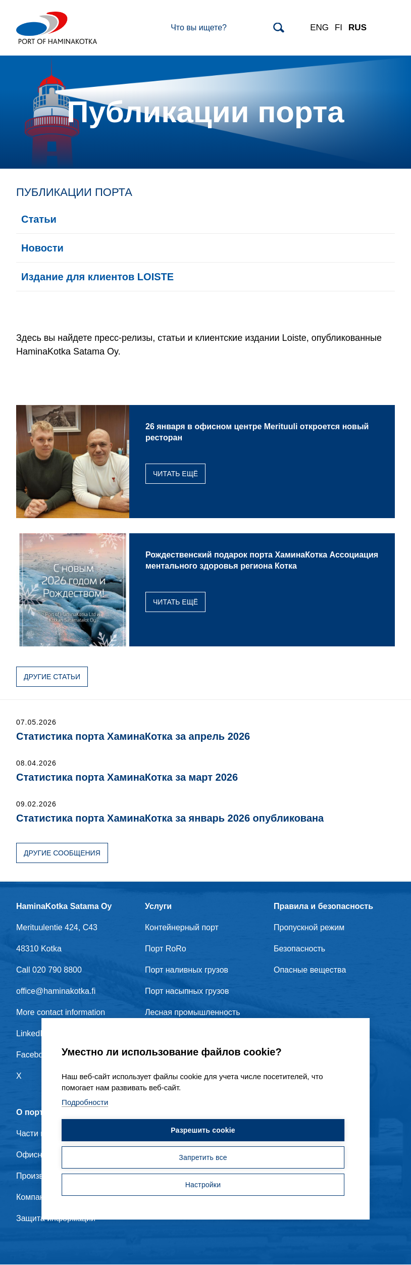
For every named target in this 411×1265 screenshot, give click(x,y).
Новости (42, 248)
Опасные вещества (310, 970)
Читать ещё (175, 474)
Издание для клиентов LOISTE (97, 276)
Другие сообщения (62, 853)
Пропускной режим (309, 927)
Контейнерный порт (182, 927)
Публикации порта (74, 192)
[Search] (227, 28)
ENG (319, 27)
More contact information (60, 1012)
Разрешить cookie (203, 1131)
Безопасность (299, 948)
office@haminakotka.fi (55, 991)
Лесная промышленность (192, 1012)
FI (338, 27)
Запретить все (203, 1158)
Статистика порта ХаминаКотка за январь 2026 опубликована (170, 818)
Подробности (85, 1102)
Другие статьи (52, 677)
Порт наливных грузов (186, 970)
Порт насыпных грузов (187, 991)
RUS (357, 27)
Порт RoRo (165, 948)
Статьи (39, 219)
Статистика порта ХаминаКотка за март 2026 (127, 777)
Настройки (203, 1185)
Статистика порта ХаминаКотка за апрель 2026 (133, 736)
